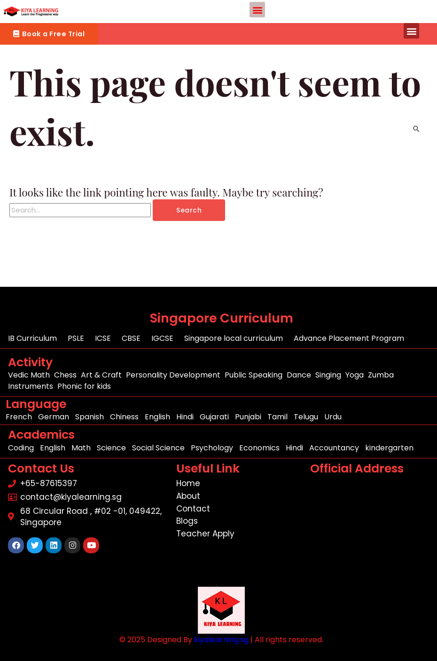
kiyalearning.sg (221, 639)
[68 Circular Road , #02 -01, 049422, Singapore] (371, 534)
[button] (257, 9)
